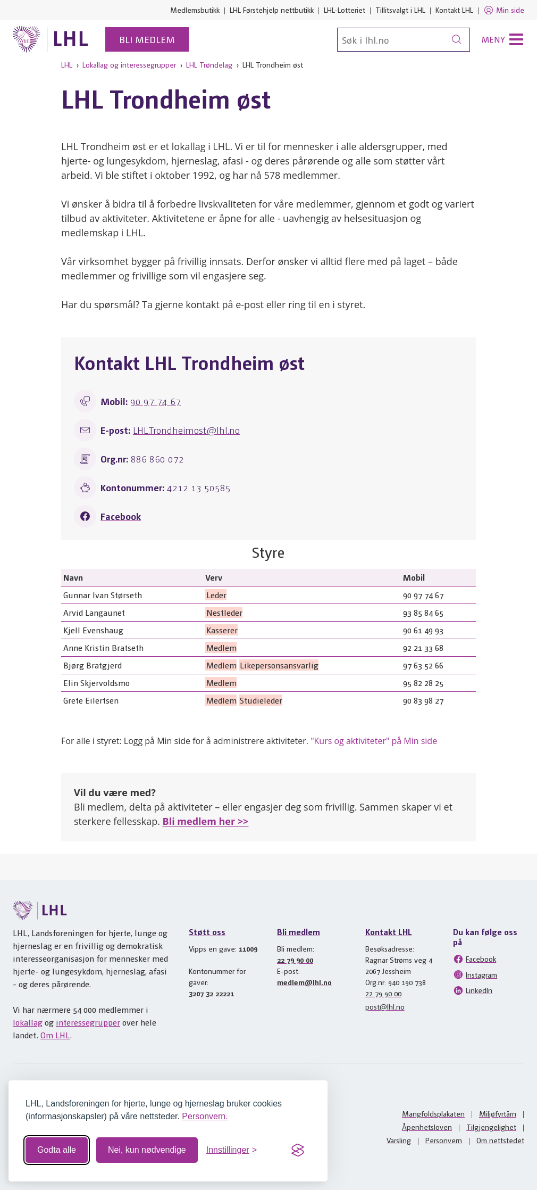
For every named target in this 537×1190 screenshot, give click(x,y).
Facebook (120, 516)
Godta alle (56, 1149)
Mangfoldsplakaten (433, 1113)
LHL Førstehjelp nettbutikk (272, 9)
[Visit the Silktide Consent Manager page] (298, 1150)
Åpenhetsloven (427, 1126)
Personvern (443, 1140)
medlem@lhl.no (304, 982)
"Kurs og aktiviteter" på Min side (374, 741)
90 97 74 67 (155, 401)
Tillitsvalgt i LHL (400, 9)
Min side (503, 10)
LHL (66, 64)
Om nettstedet (500, 1140)
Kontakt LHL (454, 9)
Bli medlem (147, 39)
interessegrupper (88, 1022)
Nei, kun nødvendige (147, 1149)
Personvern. (205, 1116)
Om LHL (55, 1034)
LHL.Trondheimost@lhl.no (186, 430)
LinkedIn (472, 990)
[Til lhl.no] (50, 39)
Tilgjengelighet (491, 1126)
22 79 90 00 (295, 959)
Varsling (399, 1140)
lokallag (28, 1022)
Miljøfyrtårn (497, 1113)
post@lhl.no (385, 1006)
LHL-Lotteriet (344, 9)
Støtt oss (207, 932)
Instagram (475, 974)
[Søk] (403, 40)
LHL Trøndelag (209, 64)
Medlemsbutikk (195, 9)
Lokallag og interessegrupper (129, 64)
